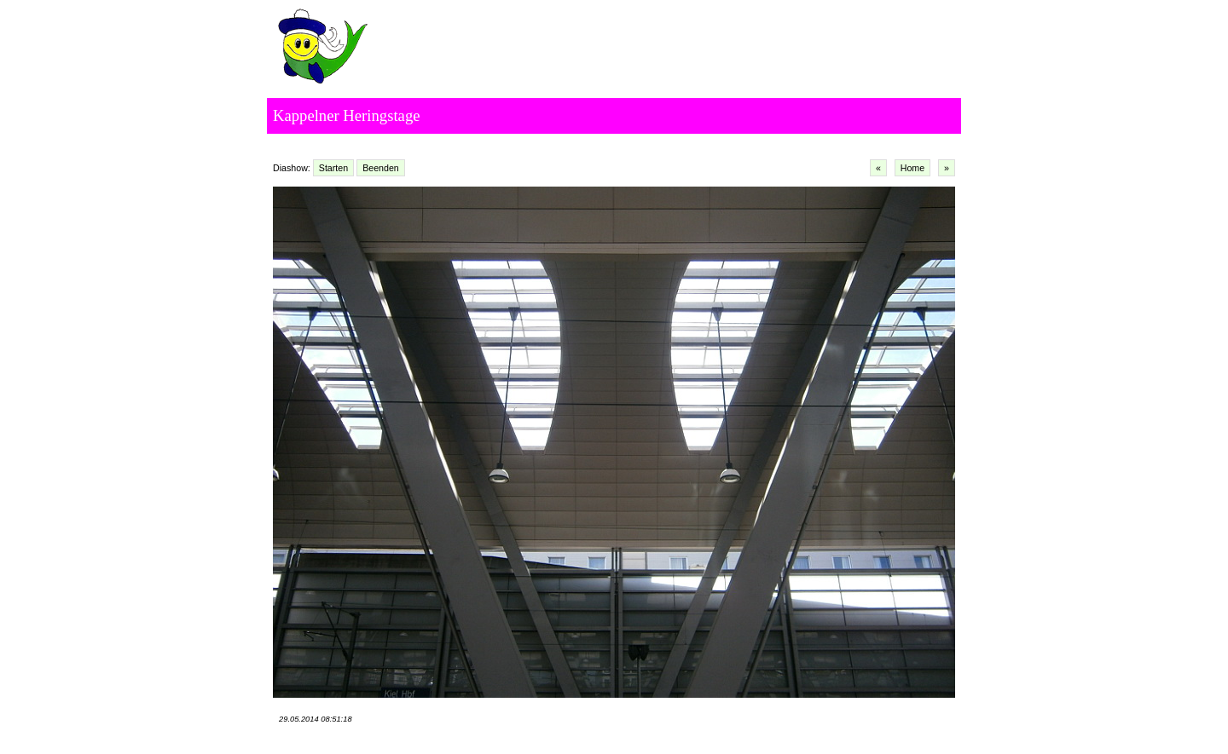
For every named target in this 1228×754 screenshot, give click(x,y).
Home (912, 168)
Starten (333, 168)
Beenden (380, 168)
